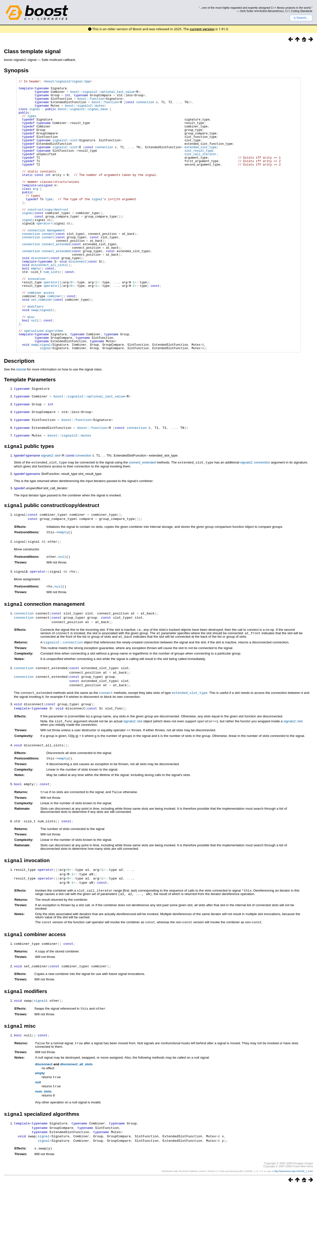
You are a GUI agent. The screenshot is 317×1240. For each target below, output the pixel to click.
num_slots (43, 1144)
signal (34, 116)
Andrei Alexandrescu (271, 10)
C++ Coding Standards (298, 10)
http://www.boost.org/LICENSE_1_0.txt (293, 1224)
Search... (301, 18)
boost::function (91, 103)
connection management (46, 263)
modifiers (35, 355)
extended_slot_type (189, 748)
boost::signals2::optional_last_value (102, 95)
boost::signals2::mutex (84, 111)
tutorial (21, 427)
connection (145, 107)
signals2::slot (65, 153)
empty (63, 589)
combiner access (40, 339)
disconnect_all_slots (76, 1118)
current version (202, 29)
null (62, 613)
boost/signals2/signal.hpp (67, 82)
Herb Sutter (247, 10)
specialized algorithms (43, 385)
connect (106, 748)
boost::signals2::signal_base (83, 116)
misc (31, 368)
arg (35, 212)
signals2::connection (255, 519)
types (31, 124)
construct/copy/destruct (48, 238)
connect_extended (142, 519)
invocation (36, 322)
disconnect (43, 1118)
